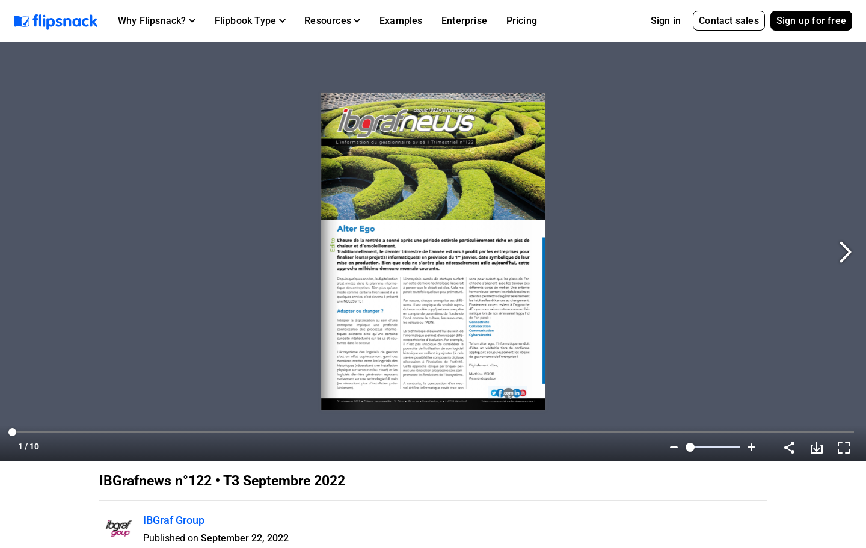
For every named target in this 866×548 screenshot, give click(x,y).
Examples (401, 20)
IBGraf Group (173, 520)
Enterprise (464, 20)
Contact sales (729, 20)
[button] (156, 21)
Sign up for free (811, 20)
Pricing (521, 20)
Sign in (666, 20)
